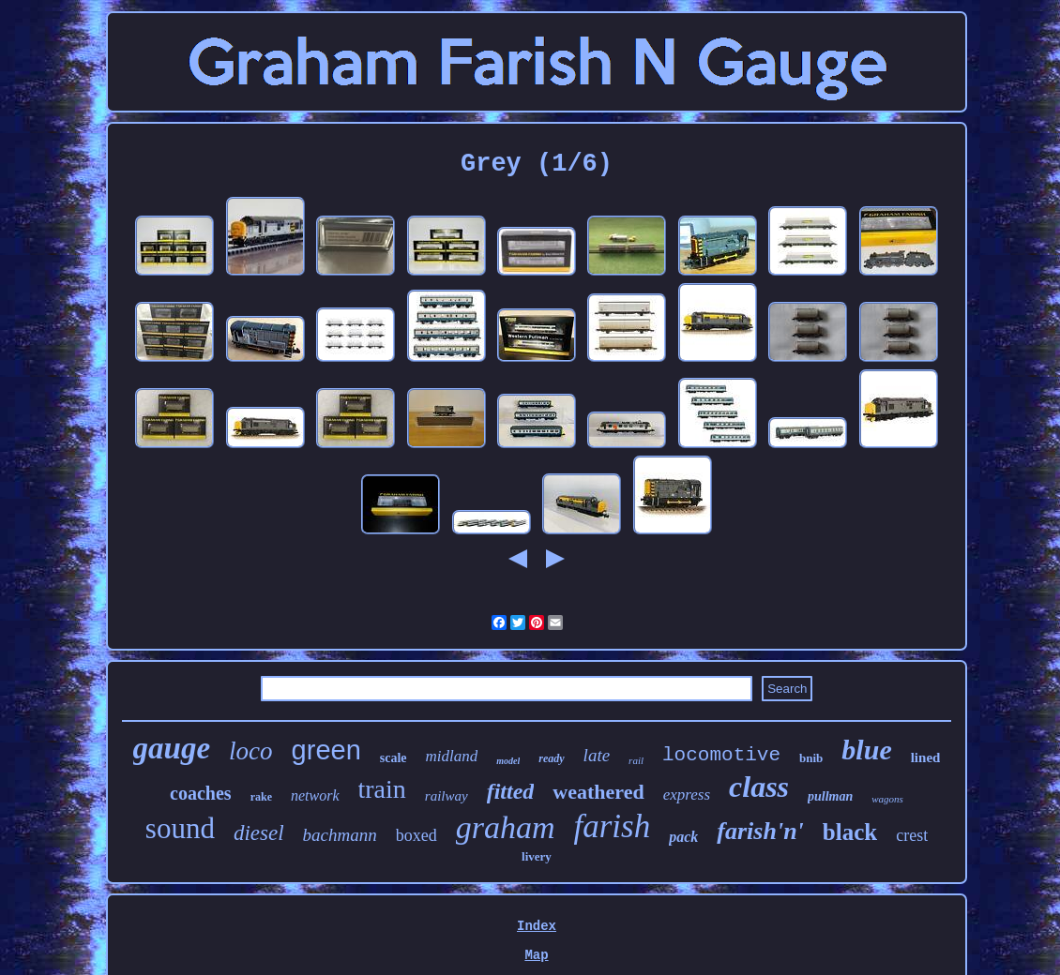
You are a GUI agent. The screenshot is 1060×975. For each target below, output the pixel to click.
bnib (811, 758)
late (597, 755)
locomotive (721, 755)
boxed (416, 835)
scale (393, 758)
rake (261, 796)
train (382, 788)
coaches (201, 793)
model (508, 761)
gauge (172, 748)
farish (612, 826)
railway (446, 795)
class (759, 786)
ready (551, 758)
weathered (598, 791)
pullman (830, 796)
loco (251, 751)
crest (912, 835)
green (326, 750)
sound (180, 828)
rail (636, 760)
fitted (511, 791)
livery (537, 856)
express (686, 794)
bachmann (340, 835)
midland (452, 756)
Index (536, 926)
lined (926, 757)
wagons (887, 798)
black (850, 832)
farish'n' (760, 831)
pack (683, 837)
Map (536, 955)
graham (505, 827)
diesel (259, 833)
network (315, 795)
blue (866, 749)
